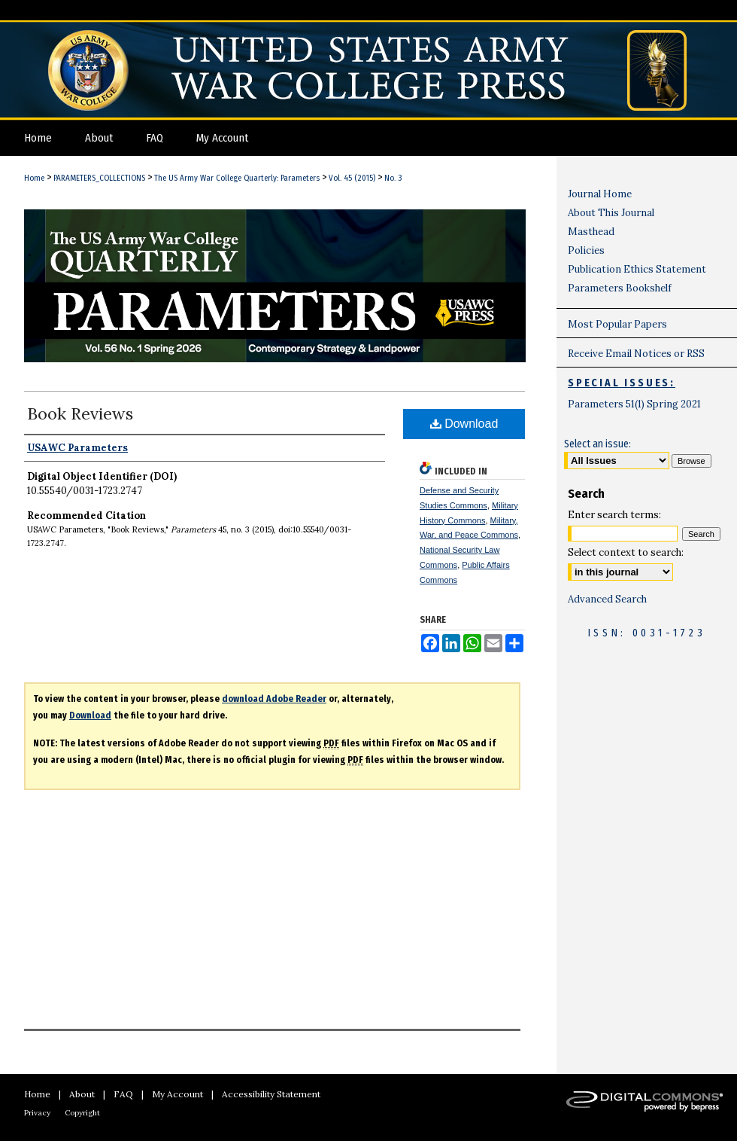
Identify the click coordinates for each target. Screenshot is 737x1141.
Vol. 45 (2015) (352, 178)
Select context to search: (626, 552)
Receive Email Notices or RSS (636, 353)
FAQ (123, 1094)
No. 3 (393, 178)
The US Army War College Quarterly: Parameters (237, 178)
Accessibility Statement (271, 1094)
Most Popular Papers (617, 324)
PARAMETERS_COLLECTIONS (99, 178)
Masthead (591, 231)
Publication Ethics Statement (637, 269)
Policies (586, 250)
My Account (177, 1094)
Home (34, 178)
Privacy (37, 1113)
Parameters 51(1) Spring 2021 (634, 404)
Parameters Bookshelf (620, 288)
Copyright (82, 1113)
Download (464, 423)
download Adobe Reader (274, 699)
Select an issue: (597, 444)
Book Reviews (80, 413)
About (82, 1094)
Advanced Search (607, 599)
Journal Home (600, 194)
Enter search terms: (614, 514)
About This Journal (611, 212)
